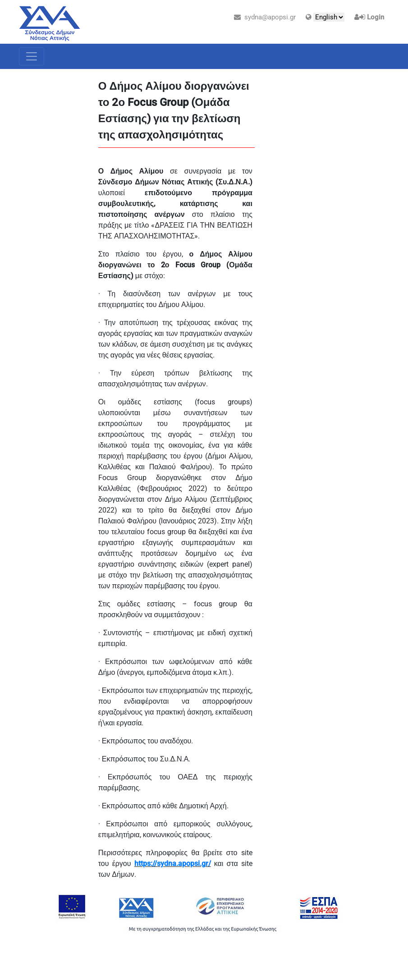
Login (375, 17)
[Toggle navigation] (31, 56)
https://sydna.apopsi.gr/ (172, 863)
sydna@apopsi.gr (265, 17)
